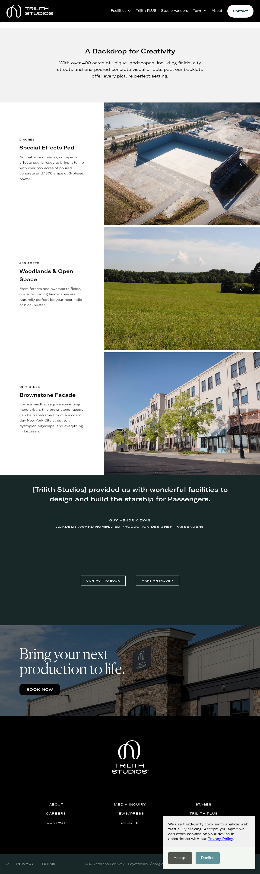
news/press (130, 813)
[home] (29, 11)
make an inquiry (158, 580)
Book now (39, 689)
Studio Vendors (174, 10)
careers (56, 813)
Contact (240, 11)
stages (204, 804)
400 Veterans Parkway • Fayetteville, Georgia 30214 (130, 864)
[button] (119, 11)
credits (130, 822)
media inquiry (130, 804)
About (217, 10)
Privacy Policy (220, 839)
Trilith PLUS (146, 10)
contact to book (103, 580)
